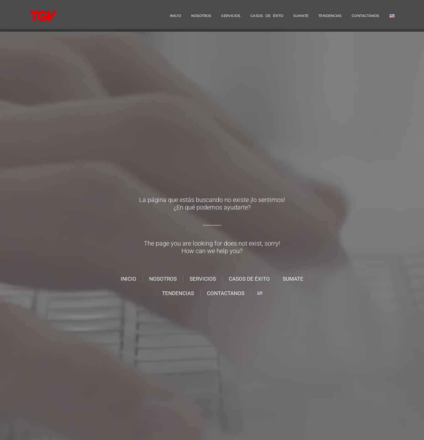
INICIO (175, 15)
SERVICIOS (230, 15)
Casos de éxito (266, 15)
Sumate (301, 15)
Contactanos (365, 15)
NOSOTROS (201, 15)
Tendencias (330, 15)
